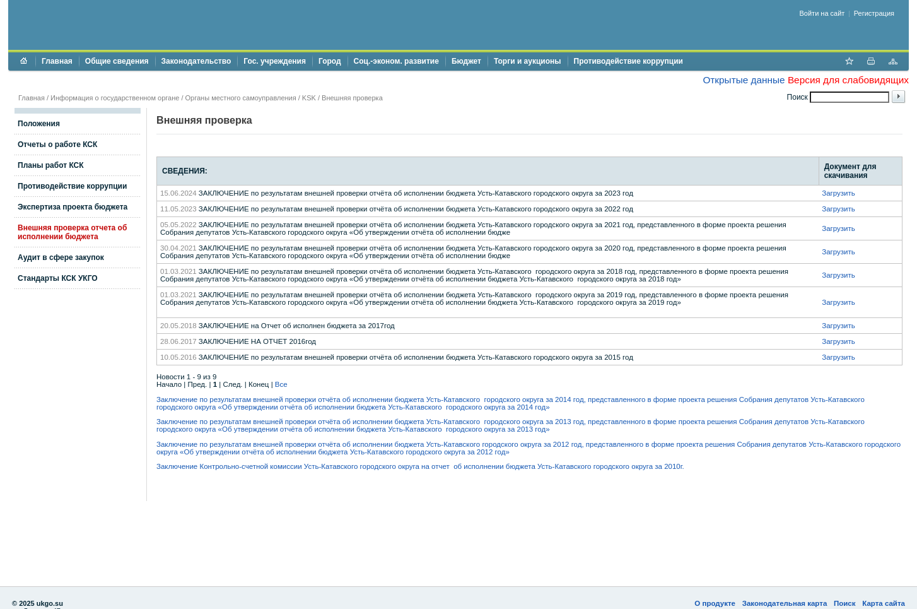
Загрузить (838, 193)
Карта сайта (883, 603)
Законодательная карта (784, 603)
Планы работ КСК (51, 165)
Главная (57, 61)
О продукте (714, 603)
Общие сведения (117, 61)
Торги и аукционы (527, 61)
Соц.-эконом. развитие (396, 61)
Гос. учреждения (274, 61)
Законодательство (196, 61)
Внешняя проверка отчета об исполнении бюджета (72, 232)
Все (281, 384)
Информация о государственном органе (114, 98)
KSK (309, 98)
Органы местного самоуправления (240, 98)
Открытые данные (744, 79)
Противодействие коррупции (628, 61)
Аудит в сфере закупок (61, 257)
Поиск (845, 603)
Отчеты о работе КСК (57, 144)
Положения (39, 123)
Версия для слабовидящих (848, 79)
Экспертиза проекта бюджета (72, 207)
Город (329, 61)
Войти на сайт (822, 13)
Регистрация (874, 13)
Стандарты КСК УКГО (58, 278)
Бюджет (466, 61)
